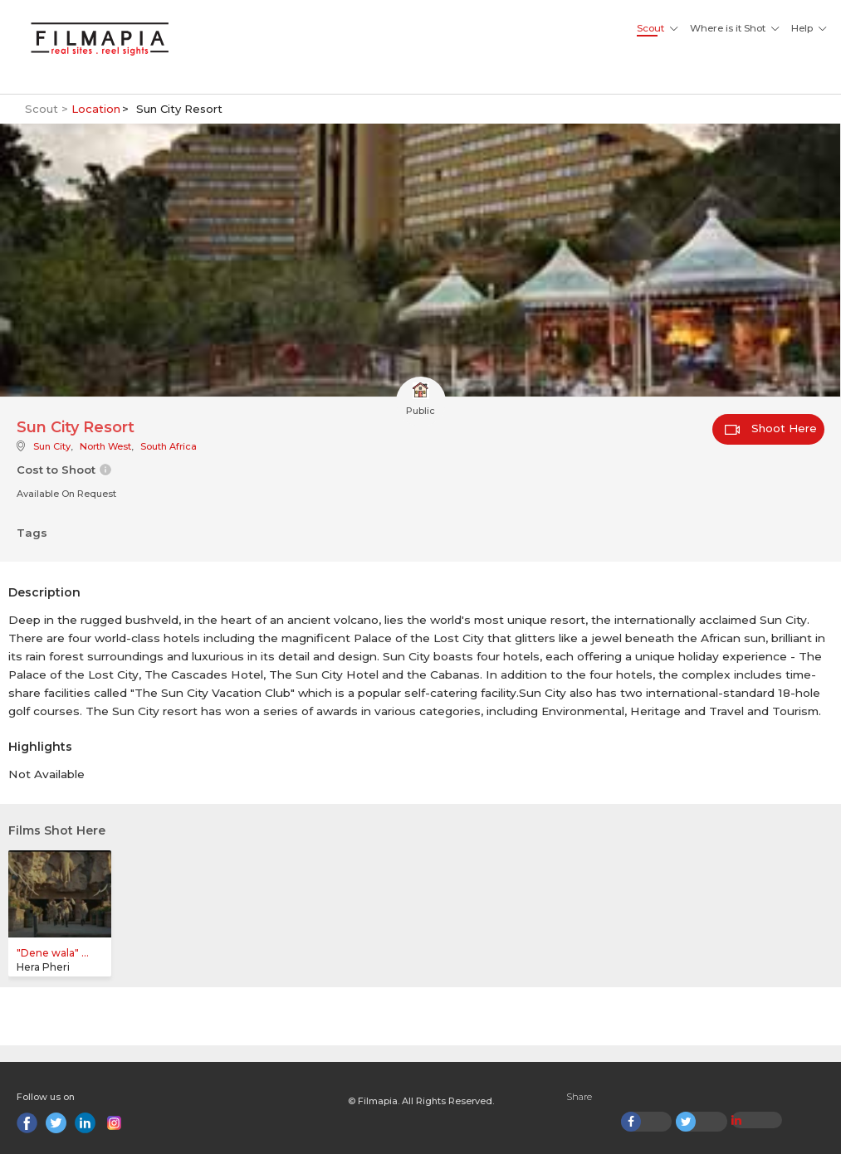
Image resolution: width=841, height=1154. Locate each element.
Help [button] (802, 28)
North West (105, 446)
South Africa (168, 446)
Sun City (52, 446)
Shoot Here (771, 428)
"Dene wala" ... (53, 953)
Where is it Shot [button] (727, 28)
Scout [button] (650, 28)
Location (95, 108)
